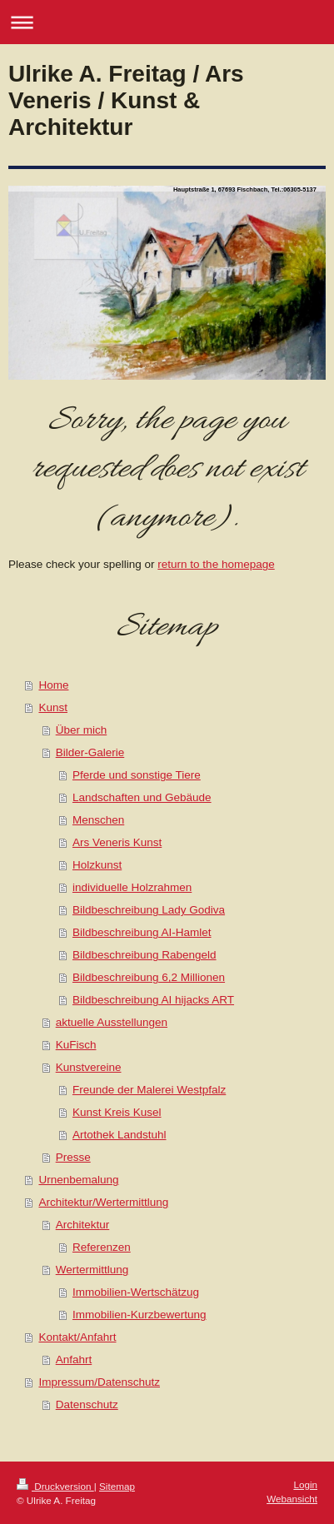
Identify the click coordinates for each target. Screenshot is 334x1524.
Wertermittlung (92, 1269)
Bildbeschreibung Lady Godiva (148, 910)
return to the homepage (215, 564)
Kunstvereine (89, 1067)
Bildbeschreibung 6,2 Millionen (148, 977)
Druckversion (55, 1486)
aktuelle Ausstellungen (111, 1022)
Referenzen (101, 1247)
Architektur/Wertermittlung (103, 1202)
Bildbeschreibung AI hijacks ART (153, 1000)
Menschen (98, 820)
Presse (73, 1157)
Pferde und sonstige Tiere (136, 775)
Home (53, 685)
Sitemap (117, 1486)
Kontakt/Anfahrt (77, 1337)
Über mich (81, 730)
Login (305, 1484)
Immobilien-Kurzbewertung (139, 1314)
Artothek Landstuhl (119, 1134)
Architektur (83, 1224)
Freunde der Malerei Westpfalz (149, 1089)
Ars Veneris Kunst (117, 842)
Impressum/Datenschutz (99, 1382)
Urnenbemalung (78, 1179)
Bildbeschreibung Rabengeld (144, 955)
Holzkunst (97, 865)
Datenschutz (87, 1404)
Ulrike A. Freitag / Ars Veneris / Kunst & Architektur (126, 100)
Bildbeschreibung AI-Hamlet (142, 932)
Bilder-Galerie (90, 752)
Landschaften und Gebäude (142, 797)
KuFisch (76, 1044)
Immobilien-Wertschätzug (135, 1292)
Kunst (52, 707)
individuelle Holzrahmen (132, 887)
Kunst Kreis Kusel (117, 1112)
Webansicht (292, 1498)
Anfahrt (74, 1359)
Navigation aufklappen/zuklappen (167, 22)
